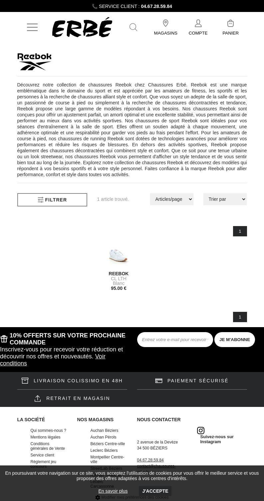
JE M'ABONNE (234, 339)
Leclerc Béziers (104, 450)
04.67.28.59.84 (156, 6)
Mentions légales (46, 437)
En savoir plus (113, 491)
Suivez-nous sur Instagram (217, 439)
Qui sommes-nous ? (48, 430)
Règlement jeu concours (43, 464)
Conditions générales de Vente (48, 446)
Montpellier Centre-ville (108, 459)
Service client (42, 455)
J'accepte (155, 491)
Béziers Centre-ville (108, 443)
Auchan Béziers (105, 430)
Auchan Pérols (104, 437)
